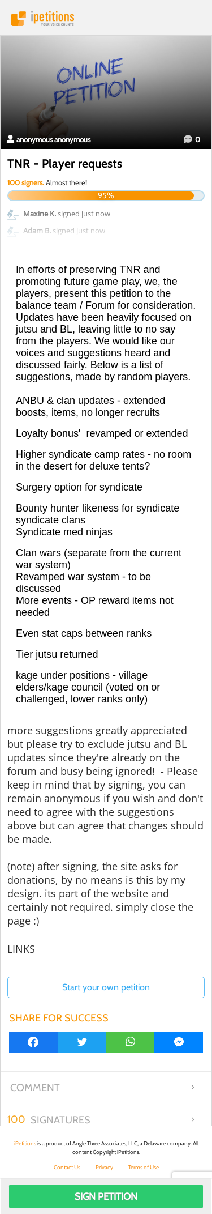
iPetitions (106, 18)
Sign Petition (106, 1196)
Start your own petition (106, 987)
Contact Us (67, 1167)
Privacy (104, 1167)
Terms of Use (143, 1167)
